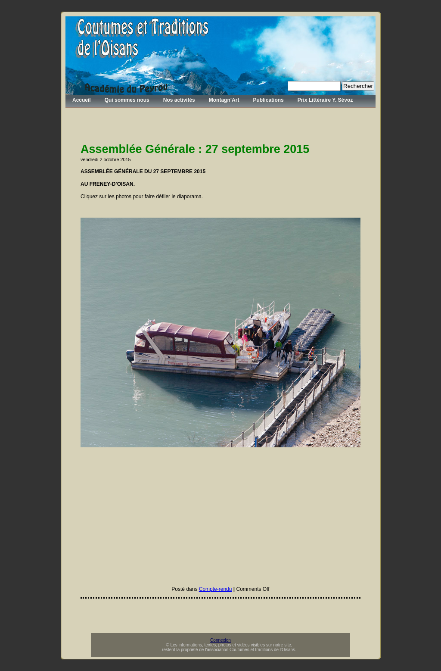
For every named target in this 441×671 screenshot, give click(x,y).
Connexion (220, 640)
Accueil (81, 100)
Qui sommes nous (127, 100)
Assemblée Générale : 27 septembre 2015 (195, 149)
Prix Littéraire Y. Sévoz (325, 100)
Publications (268, 100)
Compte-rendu (215, 589)
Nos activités (179, 100)
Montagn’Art (224, 100)
